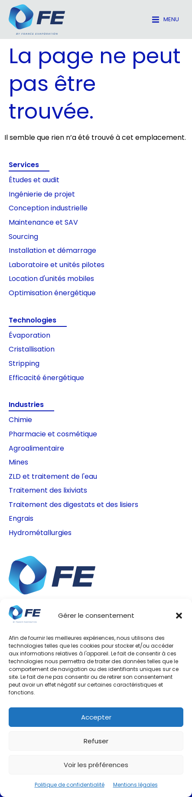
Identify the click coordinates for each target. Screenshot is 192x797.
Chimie (20, 420)
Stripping (24, 363)
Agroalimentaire (36, 448)
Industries (26, 405)
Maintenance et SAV (43, 222)
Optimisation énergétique (52, 293)
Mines (18, 462)
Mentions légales (135, 784)
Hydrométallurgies (40, 533)
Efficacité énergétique (46, 378)
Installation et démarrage (52, 250)
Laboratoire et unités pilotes (56, 265)
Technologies (32, 320)
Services (24, 165)
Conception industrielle (48, 208)
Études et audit (34, 180)
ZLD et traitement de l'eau (53, 476)
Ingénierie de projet (42, 194)
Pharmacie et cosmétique (53, 434)
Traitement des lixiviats (48, 490)
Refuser (96, 740)
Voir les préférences (96, 764)
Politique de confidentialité (69, 784)
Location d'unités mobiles (51, 279)
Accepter (96, 717)
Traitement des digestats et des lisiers (73, 505)
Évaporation (29, 335)
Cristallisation (32, 349)
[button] (179, 615)
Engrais (21, 518)
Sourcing (23, 237)
